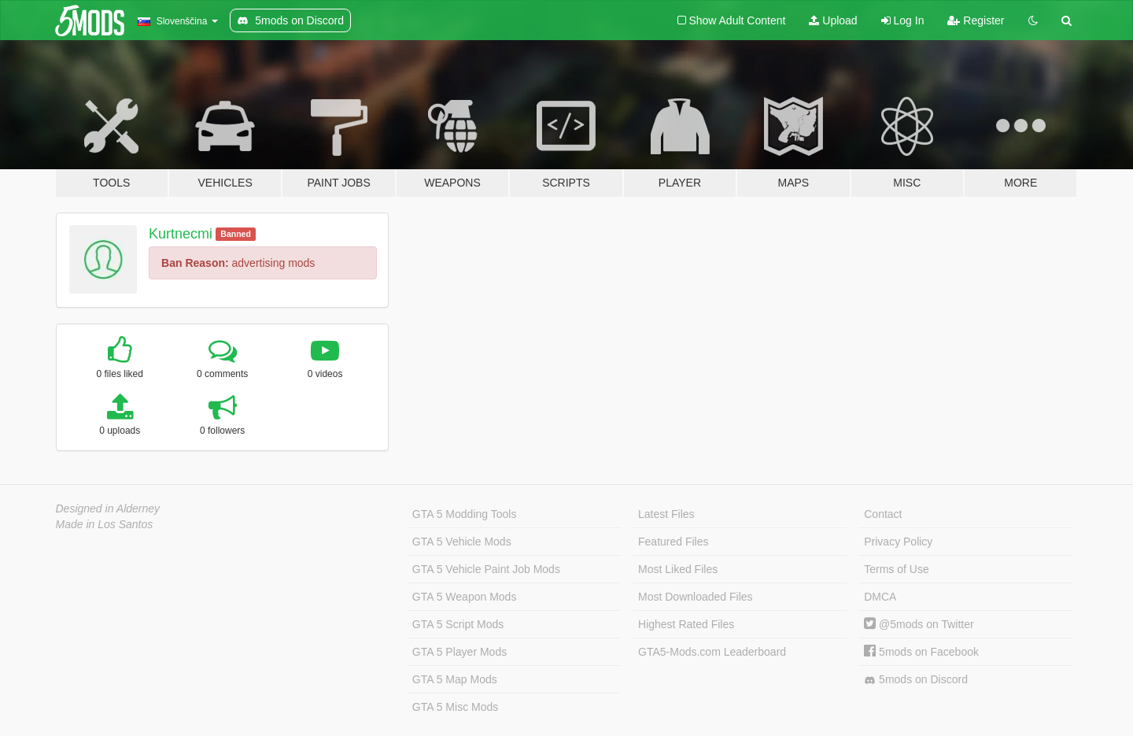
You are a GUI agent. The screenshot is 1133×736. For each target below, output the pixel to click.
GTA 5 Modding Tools (464, 514)
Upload (833, 20)
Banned (235, 234)
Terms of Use (896, 569)
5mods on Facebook (921, 652)
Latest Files (666, 514)
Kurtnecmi (180, 234)
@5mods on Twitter (918, 624)
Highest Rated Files (686, 624)
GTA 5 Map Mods (454, 679)
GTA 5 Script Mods (458, 624)
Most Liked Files (678, 569)
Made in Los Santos (104, 524)
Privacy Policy (898, 541)
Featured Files (673, 541)
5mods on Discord (916, 679)
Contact (883, 514)
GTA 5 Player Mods (459, 651)
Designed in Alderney (108, 508)
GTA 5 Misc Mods (455, 707)
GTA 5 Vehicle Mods (461, 541)
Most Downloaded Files (695, 596)
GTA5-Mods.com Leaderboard (712, 651)
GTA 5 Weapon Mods (464, 596)
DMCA (880, 596)
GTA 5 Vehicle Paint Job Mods (486, 569)
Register (975, 20)
